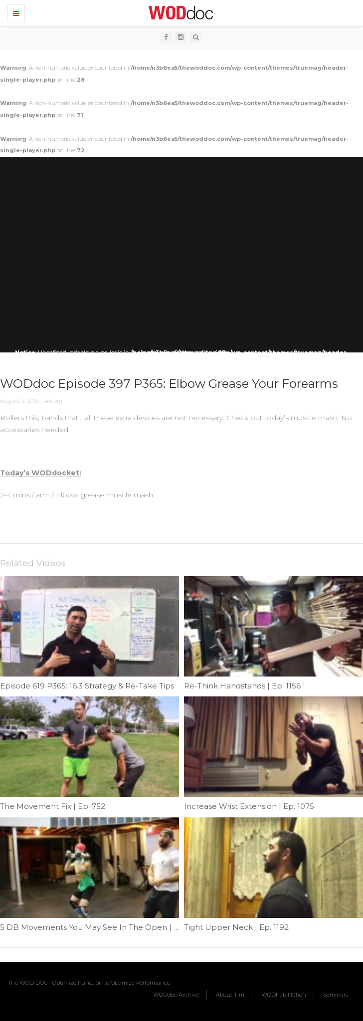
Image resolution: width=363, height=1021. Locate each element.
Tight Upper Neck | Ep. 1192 (236, 927)
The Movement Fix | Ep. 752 (52, 806)
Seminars (335, 994)
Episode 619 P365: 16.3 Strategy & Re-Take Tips (87, 685)
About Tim (230, 994)
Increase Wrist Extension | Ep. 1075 (249, 806)
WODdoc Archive (176, 994)
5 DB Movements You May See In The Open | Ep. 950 (101, 927)
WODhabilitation (283, 994)
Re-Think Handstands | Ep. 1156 (242, 685)
